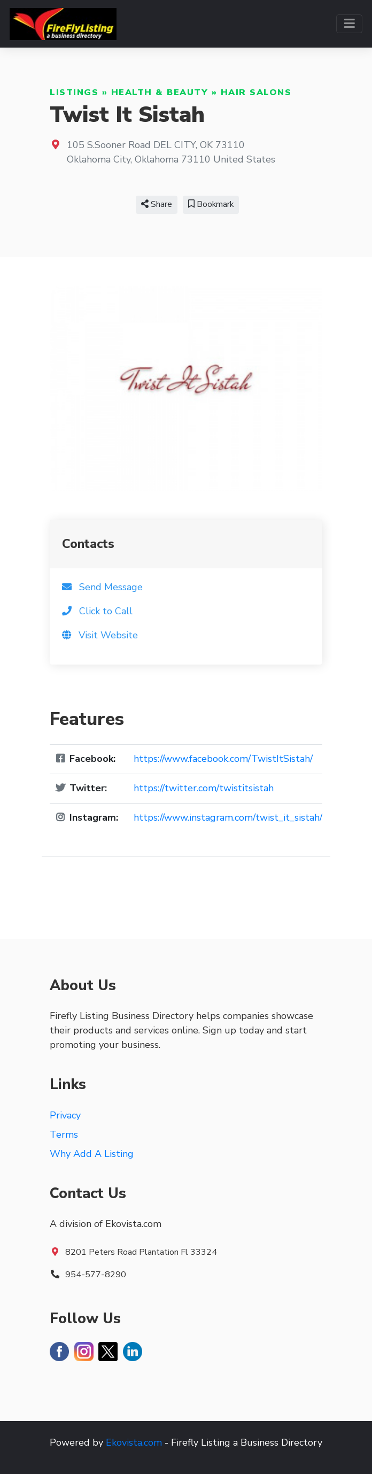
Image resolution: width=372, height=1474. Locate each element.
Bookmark (211, 204)
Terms (64, 1134)
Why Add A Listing (92, 1153)
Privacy (65, 1115)
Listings (74, 92)
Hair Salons (256, 92)
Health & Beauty (159, 92)
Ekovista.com (134, 1442)
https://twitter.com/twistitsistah (204, 788)
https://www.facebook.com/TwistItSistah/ (223, 758)
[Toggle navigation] (349, 23)
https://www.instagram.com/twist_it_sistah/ (228, 817)
